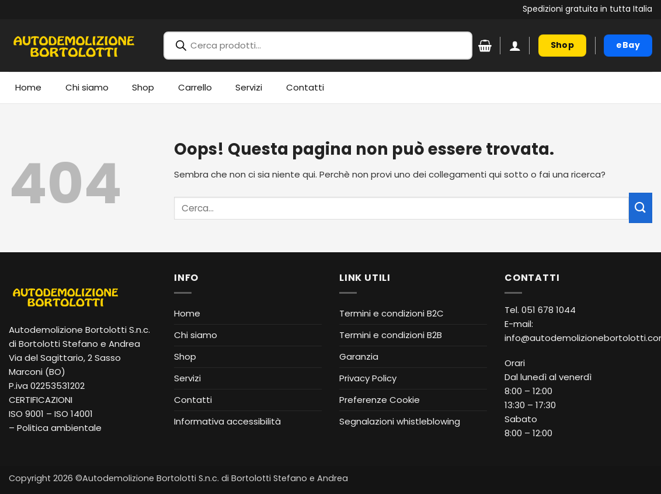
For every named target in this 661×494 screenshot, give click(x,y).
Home (28, 87)
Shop (143, 87)
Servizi (248, 87)
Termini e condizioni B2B (390, 335)
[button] (515, 45)
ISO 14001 (73, 414)
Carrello (195, 87)
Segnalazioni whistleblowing (399, 421)
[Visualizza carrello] (485, 45)
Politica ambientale (59, 428)
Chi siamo (87, 87)
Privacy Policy (367, 378)
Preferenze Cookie (379, 400)
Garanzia (358, 356)
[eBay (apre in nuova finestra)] (628, 45)
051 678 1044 (548, 310)
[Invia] (640, 207)
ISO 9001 (26, 414)
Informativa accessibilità (227, 421)
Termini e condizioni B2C (391, 313)
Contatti (305, 87)
